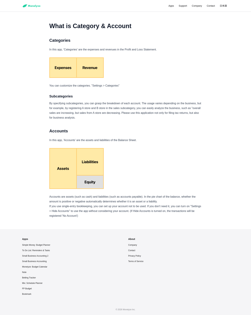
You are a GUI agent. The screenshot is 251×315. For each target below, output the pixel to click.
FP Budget (27, 288)
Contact (211, 5)
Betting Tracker (29, 277)
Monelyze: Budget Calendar (34, 267)
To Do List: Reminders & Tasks (36, 250)
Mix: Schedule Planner (32, 283)
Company (197, 5)
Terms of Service (135, 261)
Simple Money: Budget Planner (36, 245)
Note (24, 272)
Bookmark (26, 294)
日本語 (223, 5)
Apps (171, 5)
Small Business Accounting (34, 261)
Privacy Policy (134, 256)
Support (183, 5)
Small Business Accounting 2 (35, 256)
